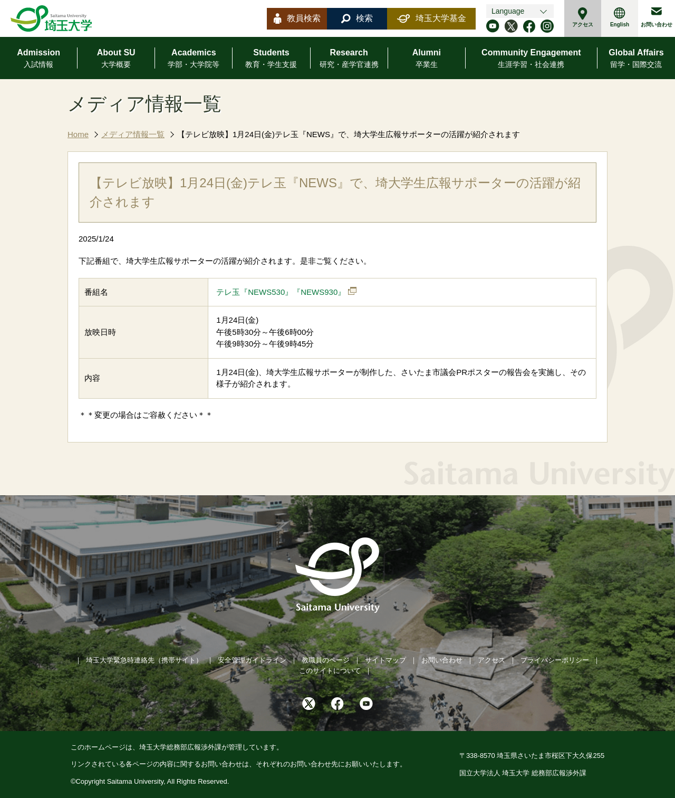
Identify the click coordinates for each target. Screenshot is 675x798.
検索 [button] (357, 18)
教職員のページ (326, 660)
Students (271, 59)
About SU (116, 59)
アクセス (582, 17)
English (619, 17)
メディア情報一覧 (133, 134)
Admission (38, 59)
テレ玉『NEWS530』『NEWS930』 (280, 291)
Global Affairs (636, 59)
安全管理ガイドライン (252, 660)
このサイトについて (330, 671)
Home (78, 134)
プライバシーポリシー (554, 660)
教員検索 (297, 18)
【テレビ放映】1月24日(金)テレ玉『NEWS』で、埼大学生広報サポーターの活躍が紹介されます (348, 134)
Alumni (426, 59)
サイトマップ (385, 660)
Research (349, 59)
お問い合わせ (656, 17)
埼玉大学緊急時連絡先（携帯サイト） (144, 660)
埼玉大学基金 (431, 18)
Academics (193, 59)
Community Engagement (531, 59)
